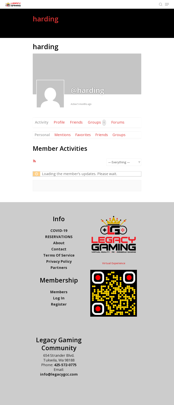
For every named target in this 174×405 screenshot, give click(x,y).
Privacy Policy (59, 261)
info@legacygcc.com (59, 374)
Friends (76, 122)
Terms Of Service (59, 255)
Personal (42, 134)
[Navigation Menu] (167, 4)
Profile (59, 122)
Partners (58, 267)
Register (59, 304)
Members (58, 292)
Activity (41, 122)
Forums (117, 122)
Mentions (62, 134)
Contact (58, 249)
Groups (97, 123)
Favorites (83, 134)
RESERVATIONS (59, 236)
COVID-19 (58, 230)
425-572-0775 (65, 364)
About (59, 243)
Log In (59, 298)
